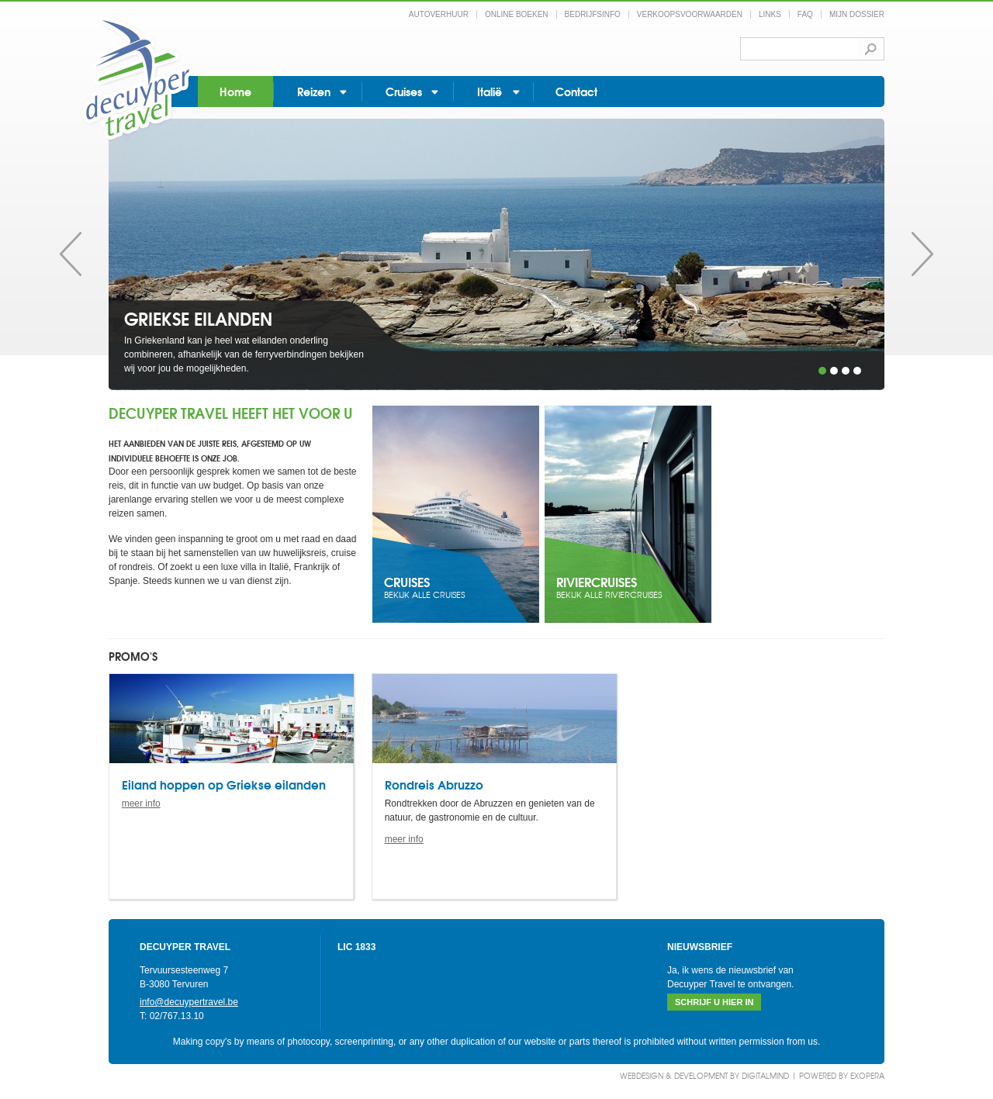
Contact (576, 91)
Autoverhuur (439, 14)
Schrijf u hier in (714, 1002)
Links (770, 14)
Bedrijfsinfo (593, 14)
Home (235, 91)
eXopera (867, 1075)
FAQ (805, 14)
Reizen (313, 91)
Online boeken (516, 14)
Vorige (70, 254)
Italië (489, 91)
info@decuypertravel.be (189, 1002)
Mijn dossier (856, 14)
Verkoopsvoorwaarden (689, 14)
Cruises (404, 91)
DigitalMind (765, 1075)
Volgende (922, 254)
